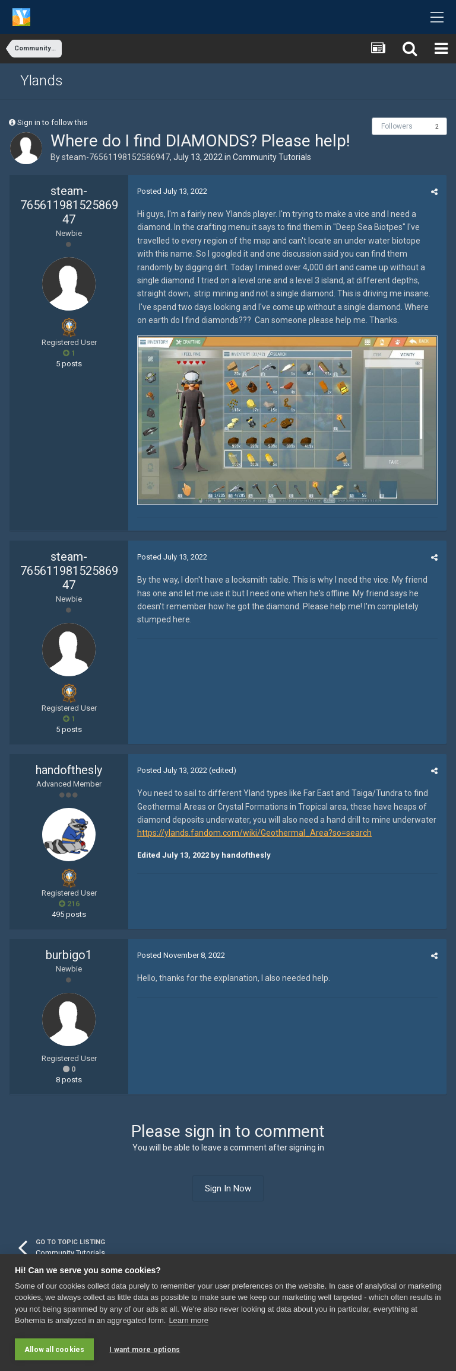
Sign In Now (228, 1188)
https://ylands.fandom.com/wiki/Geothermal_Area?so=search (254, 833)
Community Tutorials (272, 157)
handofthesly (69, 770)
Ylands (41, 80)
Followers (397, 126)
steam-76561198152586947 (116, 157)
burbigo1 (69, 955)
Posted (172, 191)
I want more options (144, 1350)
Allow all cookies (54, 1350)
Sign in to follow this (52, 122)
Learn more (188, 1320)
